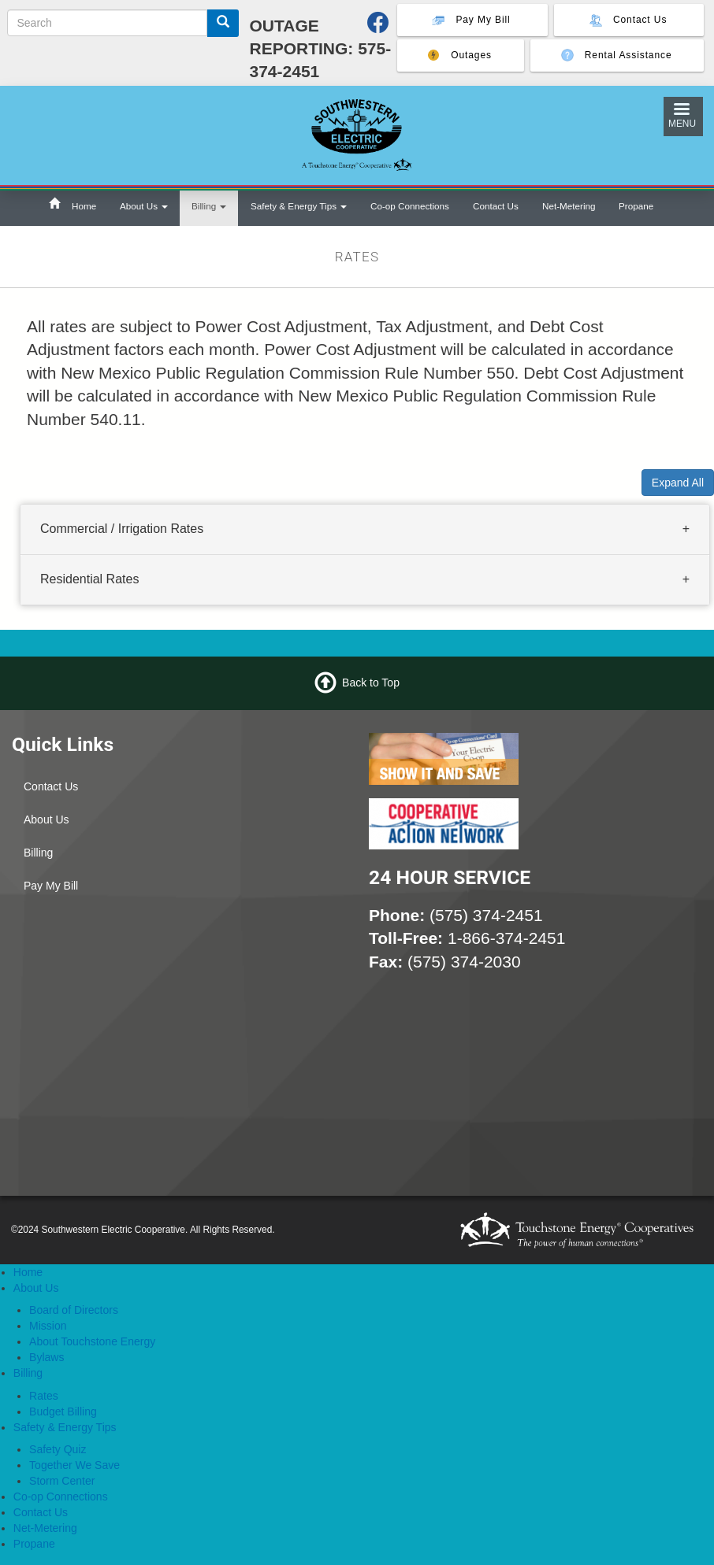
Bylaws (46, 1357)
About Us (144, 206)
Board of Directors (73, 1310)
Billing (209, 206)
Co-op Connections (409, 206)
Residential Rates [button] (89, 579)
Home (84, 206)
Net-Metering (568, 206)
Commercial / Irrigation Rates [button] (121, 528)
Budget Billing (63, 1411)
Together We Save (74, 1465)
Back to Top (371, 681)
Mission (47, 1325)
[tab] (364, 530)
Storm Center (62, 1480)
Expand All (678, 482)
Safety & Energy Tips (299, 206)
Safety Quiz (57, 1449)
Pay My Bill (51, 885)
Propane (636, 206)
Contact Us (496, 206)
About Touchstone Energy (92, 1341)
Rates (43, 1395)
